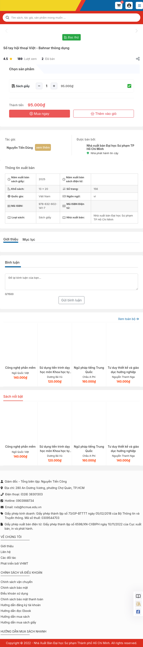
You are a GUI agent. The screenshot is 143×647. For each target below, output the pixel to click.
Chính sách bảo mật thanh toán (22, 599)
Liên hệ (6, 552)
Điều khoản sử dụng (14, 593)
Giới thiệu (10, 239)
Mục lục (29, 239)
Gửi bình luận (71, 300)
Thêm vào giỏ (104, 114)
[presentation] (6, 30)
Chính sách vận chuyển (16, 582)
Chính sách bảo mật (14, 587)
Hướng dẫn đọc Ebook (16, 611)
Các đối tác (8, 557)
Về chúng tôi (11, 537)
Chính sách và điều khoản (21, 572)
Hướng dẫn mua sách (15, 616)
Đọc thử (71, 37)
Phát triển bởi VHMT (14, 563)
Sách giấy (23, 86)
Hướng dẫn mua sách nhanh (23, 631)
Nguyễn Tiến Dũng (20, 147)
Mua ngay (39, 114)
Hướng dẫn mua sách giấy (18, 622)
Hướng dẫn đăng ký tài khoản (21, 605)
